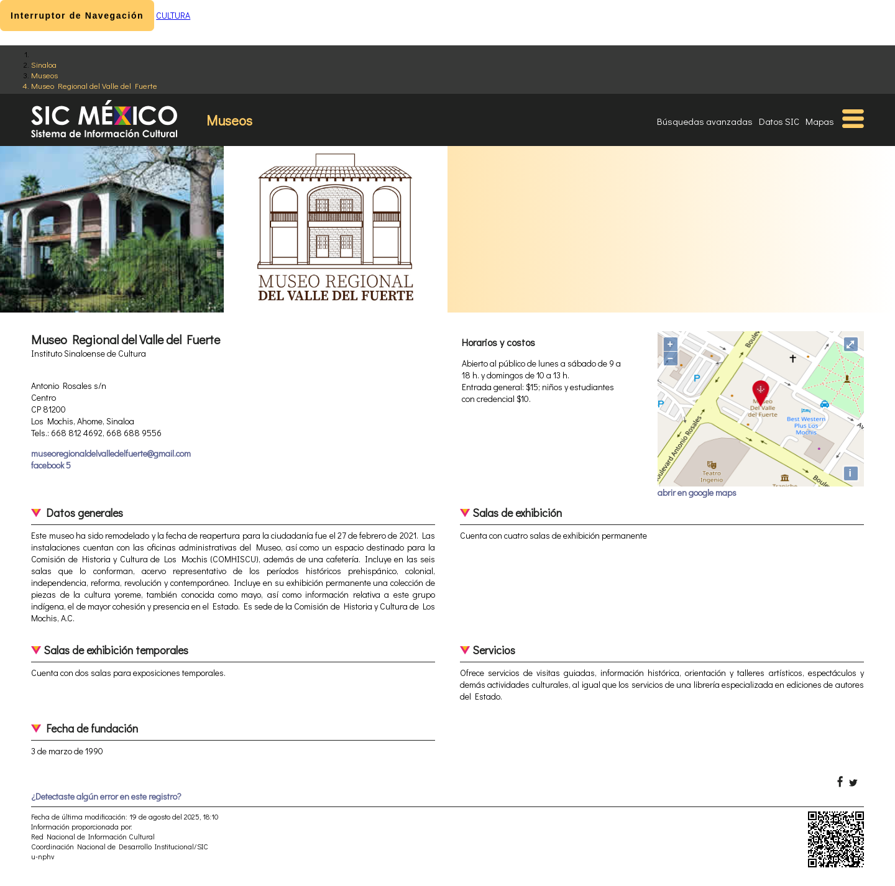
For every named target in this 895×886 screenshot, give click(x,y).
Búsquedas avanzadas (705, 121)
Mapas (820, 121)
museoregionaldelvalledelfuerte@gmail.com (111, 453)
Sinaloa (44, 64)
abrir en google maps (697, 492)
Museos (44, 75)
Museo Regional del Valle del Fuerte (94, 85)
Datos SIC (779, 121)
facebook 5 (51, 465)
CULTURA (173, 15)
